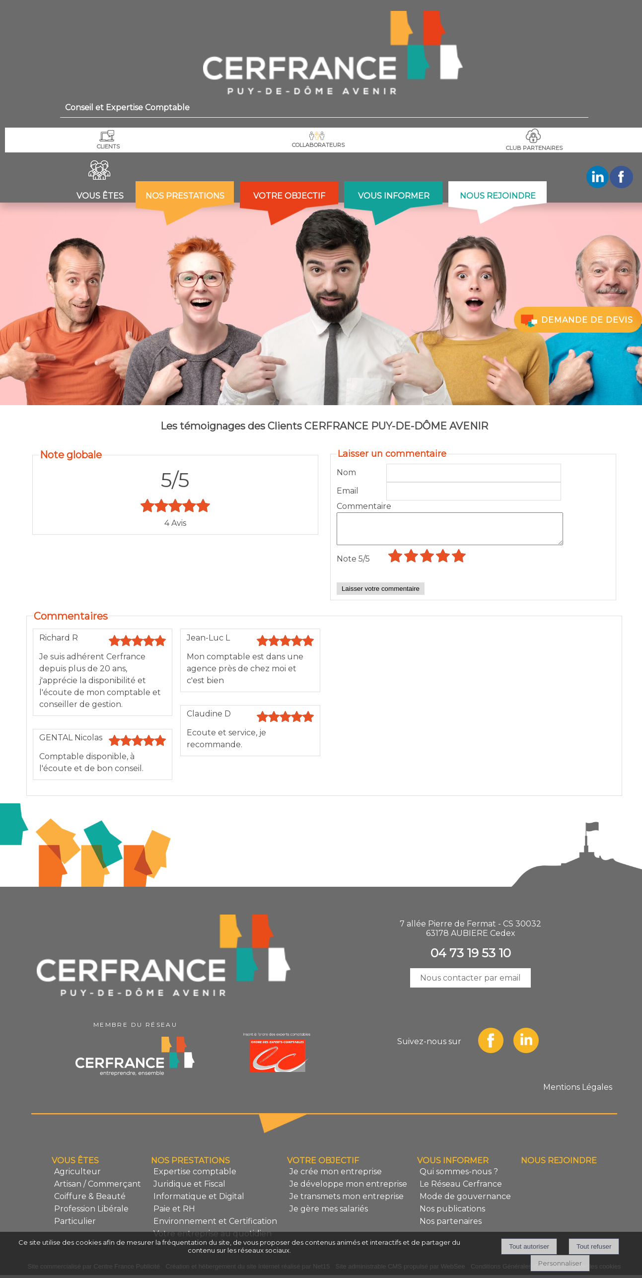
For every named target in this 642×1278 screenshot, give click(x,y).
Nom (346, 472)
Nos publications (452, 1214)
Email (347, 491)
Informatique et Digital (198, 1202)
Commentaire (361, 506)
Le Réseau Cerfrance (461, 1190)
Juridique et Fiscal (189, 1190)
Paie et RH (174, 1214)
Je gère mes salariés (328, 1214)
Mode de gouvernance (465, 1202)
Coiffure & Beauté (90, 1202)
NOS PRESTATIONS (184, 196)
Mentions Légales (577, 1093)
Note (353, 564)
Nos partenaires (451, 1227)
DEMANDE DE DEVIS (576, 320)
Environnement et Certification (215, 1227)
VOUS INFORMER (393, 196)
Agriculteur (77, 1177)
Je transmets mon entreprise (346, 1202)
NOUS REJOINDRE (498, 196)
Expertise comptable (194, 1177)
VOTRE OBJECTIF (289, 196)
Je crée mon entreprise (335, 1177)
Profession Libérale (91, 1214)
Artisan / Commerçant (97, 1190)
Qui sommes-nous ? (459, 1177)
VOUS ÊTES (100, 196)
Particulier (75, 1227)
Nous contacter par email (470, 984)
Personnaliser (560, 1263)
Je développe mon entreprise (348, 1190)
